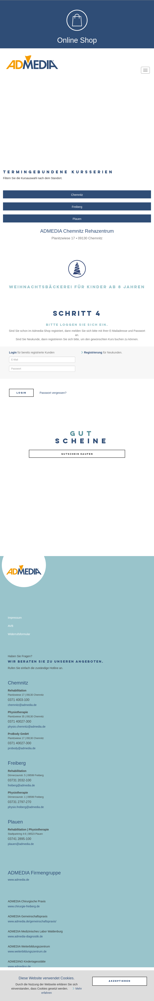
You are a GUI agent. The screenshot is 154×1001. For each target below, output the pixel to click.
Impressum (15, 617)
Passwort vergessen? (53, 392)
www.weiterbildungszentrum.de (27, 951)
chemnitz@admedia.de (22, 705)
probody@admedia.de (21, 748)
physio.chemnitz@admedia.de (27, 726)
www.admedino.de (19, 966)
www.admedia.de (18, 879)
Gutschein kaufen (77, 454)
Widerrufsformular (19, 634)
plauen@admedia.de (21, 844)
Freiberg (77, 206)
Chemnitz (77, 194)
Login (21, 392)
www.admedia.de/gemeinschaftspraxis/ (32, 921)
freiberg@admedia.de (21, 785)
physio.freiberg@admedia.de (26, 807)
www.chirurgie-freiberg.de (24, 906)
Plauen (77, 218)
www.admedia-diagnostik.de (25, 936)
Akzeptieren (120, 981)
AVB (10, 625)
